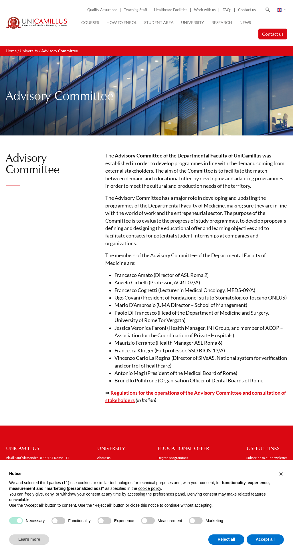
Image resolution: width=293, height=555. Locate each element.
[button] (281, 473)
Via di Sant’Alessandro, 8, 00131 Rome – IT (37, 458)
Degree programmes (172, 458)
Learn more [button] (29, 539)
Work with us (205, 10)
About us (103, 458)
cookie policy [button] (149, 488)
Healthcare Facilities (170, 10)
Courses (90, 22)
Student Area (159, 22)
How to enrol (121, 22)
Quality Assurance (102, 10)
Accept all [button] (265, 539)
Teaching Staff (135, 10)
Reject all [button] (226, 539)
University (192, 22)
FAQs (227, 10)
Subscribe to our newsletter (266, 458)
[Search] (267, 10)
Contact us (247, 10)
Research (221, 22)
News (245, 22)
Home (11, 50)
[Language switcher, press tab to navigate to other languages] (281, 10)
